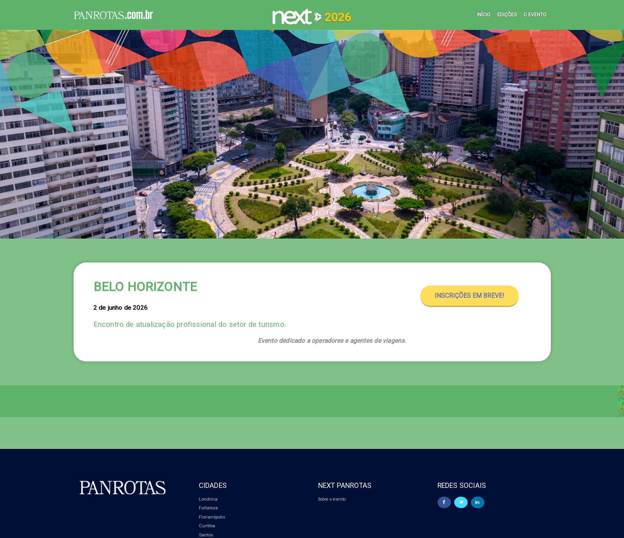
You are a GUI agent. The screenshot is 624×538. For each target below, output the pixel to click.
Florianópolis (212, 517)
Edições (507, 14)
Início (483, 14)
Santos (206, 535)
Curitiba (207, 525)
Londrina (208, 499)
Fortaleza (208, 508)
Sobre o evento (333, 499)
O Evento (534, 14)
